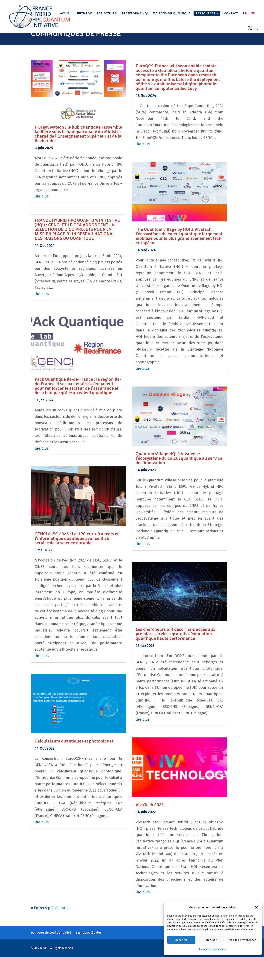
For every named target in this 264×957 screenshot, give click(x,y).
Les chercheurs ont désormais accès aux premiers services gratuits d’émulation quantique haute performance (175, 633)
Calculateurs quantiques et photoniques (74, 741)
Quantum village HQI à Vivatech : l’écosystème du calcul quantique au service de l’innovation (179, 458)
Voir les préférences (242, 940)
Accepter (181, 940)
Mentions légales (89, 933)
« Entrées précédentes (50, 908)
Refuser (211, 940)
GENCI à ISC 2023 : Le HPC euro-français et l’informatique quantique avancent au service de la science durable (77, 538)
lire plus (42, 196)
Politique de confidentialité (213, 949)
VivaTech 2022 (150, 804)
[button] (256, 907)
